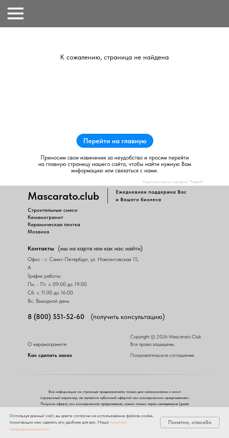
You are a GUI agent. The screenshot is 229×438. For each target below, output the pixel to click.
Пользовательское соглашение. (162, 355)
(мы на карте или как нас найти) (100, 248)
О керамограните (47, 344)
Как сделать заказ (50, 355)
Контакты (41, 248)
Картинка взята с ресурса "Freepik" (173, 181)
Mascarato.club (63, 195)
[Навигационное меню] (15, 14)
